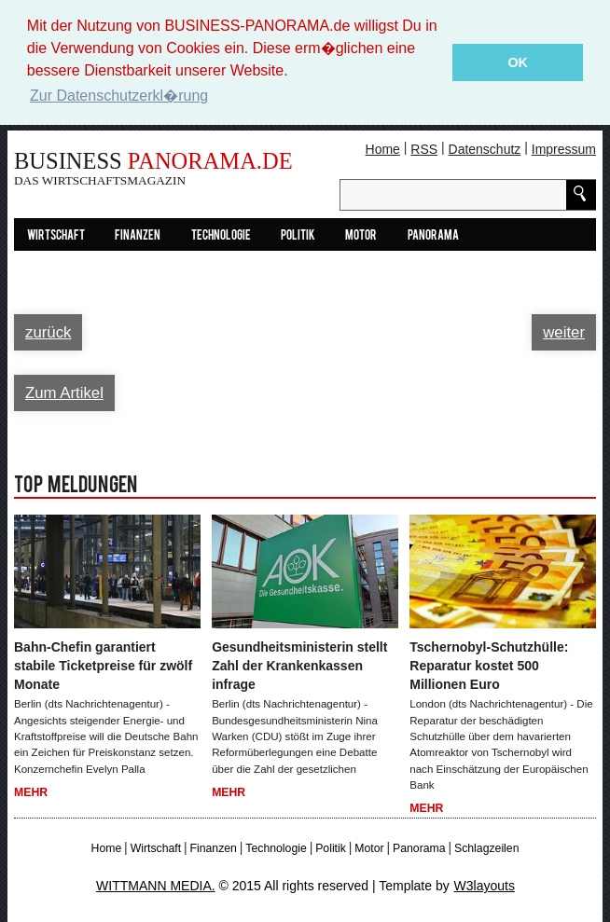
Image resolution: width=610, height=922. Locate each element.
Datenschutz (485, 149)
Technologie (221, 236)
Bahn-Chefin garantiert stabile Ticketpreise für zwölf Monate (103, 666)
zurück (48, 332)
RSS (423, 149)
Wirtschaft (56, 236)
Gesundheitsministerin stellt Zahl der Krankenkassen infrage (299, 666)
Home (383, 149)
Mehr (31, 792)
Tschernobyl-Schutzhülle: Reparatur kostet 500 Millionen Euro (488, 666)
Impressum (564, 149)
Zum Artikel (64, 393)
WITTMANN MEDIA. (155, 885)
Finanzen (137, 236)
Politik (298, 236)
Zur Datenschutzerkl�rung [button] (119, 95)
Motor (361, 236)
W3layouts (484, 885)
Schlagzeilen (486, 848)
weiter (564, 332)
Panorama (433, 236)
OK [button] (517, 62)
